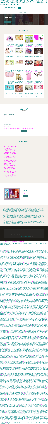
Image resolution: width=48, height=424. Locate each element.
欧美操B (22, 270)
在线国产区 (2, 325)
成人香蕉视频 (24, 269)
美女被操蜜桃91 (3, 302)
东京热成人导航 (4, 374)
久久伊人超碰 (40, 268)
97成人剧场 (23, 343)
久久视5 (18, 367)
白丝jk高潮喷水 (17, 327)
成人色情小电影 (29, 277)
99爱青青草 (43, 253)
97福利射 (6, 376)
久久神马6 (44, 256)
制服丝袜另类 (41, 305)
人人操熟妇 (21, 265)
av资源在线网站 (35, 376)
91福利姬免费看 (20, 379)
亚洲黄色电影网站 (15, 392)
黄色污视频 (3, 293)
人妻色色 (7, 373)
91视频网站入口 (17, 259)
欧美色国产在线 (28, 422)
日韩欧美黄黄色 (7, 320)
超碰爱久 (5, 281)
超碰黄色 (25, 388)
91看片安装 (16, 320)
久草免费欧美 (36, 391)
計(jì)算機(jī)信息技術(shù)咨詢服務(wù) (11, 217)
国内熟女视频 (35, 263)
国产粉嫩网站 (40, 336)
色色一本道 (29, 369)
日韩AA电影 (29, 349)
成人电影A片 (43, 350)
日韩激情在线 (19, 330)
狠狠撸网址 (42, 295)
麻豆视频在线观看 (15, 305)
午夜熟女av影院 (25, 323)
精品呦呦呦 (19, 339)
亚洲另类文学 (24, 344)
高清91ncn (19, 305)
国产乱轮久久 (17, 356)
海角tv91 (21, 280)
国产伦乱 (9, 250)
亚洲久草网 (39, 376)
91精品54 (20, 349)
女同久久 (17, 338)
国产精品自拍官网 (39, 387)
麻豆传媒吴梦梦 (30, 336)
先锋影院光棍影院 (20, 293)
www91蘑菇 (43, 294)
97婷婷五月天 (18, 370)
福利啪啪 (2, 357)
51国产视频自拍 (19, 401)
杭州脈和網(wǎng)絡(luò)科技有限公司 (9, 222)
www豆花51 (36, 345)
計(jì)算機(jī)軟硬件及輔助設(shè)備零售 (34, 217)
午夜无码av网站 (6, 379)
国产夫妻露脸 (36, 361)
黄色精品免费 (24, 314)
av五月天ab (7, 380)
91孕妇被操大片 (21, 308)
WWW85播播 (11, 274)
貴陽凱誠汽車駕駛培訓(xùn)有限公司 (17, 223)
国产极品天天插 (32, 370)
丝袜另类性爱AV (20, 256)
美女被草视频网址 (42, 265)
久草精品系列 (28, 301)
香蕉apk (29, 375)
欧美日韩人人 (30, 376)
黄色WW (12, 250)
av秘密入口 (17, 385)
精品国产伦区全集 (23, 417)
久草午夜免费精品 (38, 253)
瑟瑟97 (18, 350)
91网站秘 (23, 282)
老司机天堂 (3, 249)
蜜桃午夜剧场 (27, 302)
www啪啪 (25, 318)
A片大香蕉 (43, 343)
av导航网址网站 (20, 364)
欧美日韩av (38, 308)
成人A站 (23, 311)
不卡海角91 (30, 360)
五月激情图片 (14, 296)
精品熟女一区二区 (4, 283)
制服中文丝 (19, 268)
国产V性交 (39, 364)
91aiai (8, 386)
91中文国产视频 (24, 416)
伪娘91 (33, 280)
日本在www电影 (14, 350)
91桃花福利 (13, 336)
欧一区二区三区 (32, 302)
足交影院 (24, 387)
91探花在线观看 (45, 302)
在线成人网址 (25, 287)
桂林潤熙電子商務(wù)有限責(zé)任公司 (29, 222)
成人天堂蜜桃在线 (9, 422)
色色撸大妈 (13, 361)
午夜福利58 (19, 343)
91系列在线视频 (30, 318)
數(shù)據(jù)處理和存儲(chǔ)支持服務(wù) (18, 210)
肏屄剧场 (28, 391)
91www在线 (16, 331)
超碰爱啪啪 (9, 401)
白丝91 (41, 385)
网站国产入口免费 (39, 263)
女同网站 (8, 283)
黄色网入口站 (36, 343)
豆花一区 (32, 349)
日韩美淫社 (11, 300)
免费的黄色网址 (29, 312)
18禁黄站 (33, 293)
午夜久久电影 (6, 250)
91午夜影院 (44, 419)
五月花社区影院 (36, 354)
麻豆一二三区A (2, 295)
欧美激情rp (29, 256)
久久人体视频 (28, 331)
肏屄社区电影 (12, 343)
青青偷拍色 (30, 323)
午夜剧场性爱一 (10, 268)
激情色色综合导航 (44, 405)
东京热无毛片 (16, 362)
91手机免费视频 (18, 264)
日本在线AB (10, 275)
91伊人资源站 (43, 386)
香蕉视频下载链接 (31, 356)
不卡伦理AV (37, 258)
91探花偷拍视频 (19, 314)
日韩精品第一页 (41, 250)
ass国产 (19, 253)
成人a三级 (15, 330)
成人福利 (15, 314)
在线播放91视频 (7, 276)
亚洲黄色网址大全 (17, 357)
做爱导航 (46, 364)
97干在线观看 (11, 330)
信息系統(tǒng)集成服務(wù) (9, 216)
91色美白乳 (6, 332)
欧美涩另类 (19, 380)
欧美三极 (33, 397)
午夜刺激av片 (29, 287)
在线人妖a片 (45, 411)
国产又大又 (43, 413)
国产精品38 (43, 412)
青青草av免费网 (43, 368)
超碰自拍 (28, 413)
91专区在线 (14, 332)
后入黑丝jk (38, 274)
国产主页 (27, 387)
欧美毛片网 (18, 295)
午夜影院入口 (41, 399)
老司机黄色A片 (8, 277)
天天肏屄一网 (42, 394)
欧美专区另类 (3, 349)
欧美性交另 (8, 398)
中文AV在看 (15, 256)
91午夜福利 (31, 351)
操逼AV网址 (40, 277)
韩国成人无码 (39, 418)
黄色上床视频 (22, 360)
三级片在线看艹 (33, 375)
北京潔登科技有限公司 (38, 222)
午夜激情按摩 (7, 327)
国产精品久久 (20, 337)
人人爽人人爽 (37, 348)
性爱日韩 (40, 406)
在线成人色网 (14, 422)
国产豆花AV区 (24, 413)
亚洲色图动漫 (30, 379)
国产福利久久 (16, 253)
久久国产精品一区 (7, 311)
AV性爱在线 (8, 363)
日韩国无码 (15, 343)
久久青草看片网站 (8, 360)
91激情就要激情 (7, 362)
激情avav (37, 406)
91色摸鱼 (10, 379)
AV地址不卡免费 (13, 299)
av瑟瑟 (27, 368)
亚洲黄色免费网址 (38, 380)
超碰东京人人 (41, 397)
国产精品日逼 (8, 302)
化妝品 (21, 236)
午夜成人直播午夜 (19, 344)
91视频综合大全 (26, 363)
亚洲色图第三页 (30, 281)
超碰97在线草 (4, 423)
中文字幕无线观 (37, 293)
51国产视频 (12, 253)
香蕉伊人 (8, 308)
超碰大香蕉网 (24, 249)
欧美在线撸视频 (43, 299)
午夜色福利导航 (31, 294)
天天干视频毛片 (43, 249)
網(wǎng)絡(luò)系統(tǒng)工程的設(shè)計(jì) (15, 215)
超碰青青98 (16, 288)
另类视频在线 (39, 422)
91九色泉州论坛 (25, 332)
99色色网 (12, 342)
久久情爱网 (27, 269)
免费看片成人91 (10, 418)
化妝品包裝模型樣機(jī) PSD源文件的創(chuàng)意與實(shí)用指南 (19, 57)
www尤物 (19, 342)
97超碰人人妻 (30, 268)
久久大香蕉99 (46, 399)
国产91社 (18, 374)
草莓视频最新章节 (36, 289)
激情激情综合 (43, 376)
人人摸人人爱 (34, 399)
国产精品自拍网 (3, 338)
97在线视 (18, 373)
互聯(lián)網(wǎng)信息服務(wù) (37, 208)
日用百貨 (36, 214)
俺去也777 (36, 262)
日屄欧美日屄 (6, 418)
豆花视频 (41, 308)
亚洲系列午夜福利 (40, 379)
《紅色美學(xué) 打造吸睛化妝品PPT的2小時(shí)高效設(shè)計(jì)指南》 (38, 95)
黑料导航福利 (44, 336)
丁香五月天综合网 (35, 318)
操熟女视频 (20, 257)
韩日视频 (34, 411)
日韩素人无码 (3, 336)
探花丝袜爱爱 (5, 318)
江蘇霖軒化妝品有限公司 (9, 114)
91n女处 (14, 405)
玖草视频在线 (35, 311)
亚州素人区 (37, 331)
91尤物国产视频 (4, 308)
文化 (41, 210)
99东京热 (24, 392)
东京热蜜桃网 (6, 256)
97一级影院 (6, 305)
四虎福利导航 (17, 302)
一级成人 (2, 418)
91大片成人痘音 (10, 417)
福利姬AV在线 (14, 411)
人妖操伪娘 (9, 293)
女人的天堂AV (5, 269)
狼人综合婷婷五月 (39, 333)
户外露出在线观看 (41, 313)
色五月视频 (10, 393)
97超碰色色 (45, 345)
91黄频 (5, 373)
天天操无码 (29, 373)
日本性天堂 (6, 282)
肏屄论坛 (35, 351)
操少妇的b (25, 386)
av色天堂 (31, 264)
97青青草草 (10, 313)
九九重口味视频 (18, 326)
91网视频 (38, 351)
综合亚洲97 (31, 382)
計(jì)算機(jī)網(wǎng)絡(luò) (18, 216)
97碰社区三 (21, 385)
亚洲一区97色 (10, 318)
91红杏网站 (26, 306)
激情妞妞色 (36, 271)
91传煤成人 (10, 405)
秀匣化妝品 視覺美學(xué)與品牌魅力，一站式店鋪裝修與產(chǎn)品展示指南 (9, 70)
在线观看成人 (34, 325)
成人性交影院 (25, 399)
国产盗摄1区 (45, 287)
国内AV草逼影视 (31, 363)
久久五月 (34, 308)
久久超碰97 (45, 286)
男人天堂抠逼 (29, 385)
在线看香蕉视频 (29, 399)
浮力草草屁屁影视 (10, 381)
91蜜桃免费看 (9, 370)
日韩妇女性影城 (14, 407)
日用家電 (26, 211)
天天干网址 (9, 295)
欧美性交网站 (21, 294)
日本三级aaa (16, 252)
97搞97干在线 (22, 404)
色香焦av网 (23, 331)
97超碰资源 (17, 286)
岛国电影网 (16, 351)
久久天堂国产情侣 (22, 394)
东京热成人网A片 (12, 288)
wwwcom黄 (26, 376)
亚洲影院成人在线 (9, 348)
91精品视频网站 (4, 381)
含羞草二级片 (5, 386)
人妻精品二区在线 (15, 313)
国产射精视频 (18, 306)
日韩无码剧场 (34, 270)
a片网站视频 (5, 406)
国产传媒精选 (7, 274)
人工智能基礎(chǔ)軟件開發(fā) (35, 209)
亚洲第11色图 (24, 412)
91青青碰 (30, 368)
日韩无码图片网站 (13, 264)
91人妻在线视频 (39, 339)
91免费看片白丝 (12, 327)
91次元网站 (6, 265)
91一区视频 (29, 270)
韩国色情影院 (17, 271)
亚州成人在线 (46, 320)
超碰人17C (20, 354)
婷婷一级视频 (26, 345)
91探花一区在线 (23, 351)
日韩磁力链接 (32, 305)
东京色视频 (24, 418)
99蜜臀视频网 (42, 301)
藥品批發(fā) (37, 215)
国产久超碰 (2, 265)
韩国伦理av (24, 280)
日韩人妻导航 (33, 392)
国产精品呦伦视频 (7, 368)
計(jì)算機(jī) (26, 210)
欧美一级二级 (29, 386)
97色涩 (20, 362)
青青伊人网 (31, 308)
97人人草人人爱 (8, 394)
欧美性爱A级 (28, 342)
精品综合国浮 (36, 413)
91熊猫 (10, 411)
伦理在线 (25, 319)
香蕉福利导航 (20, 250)
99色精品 (46, 294)
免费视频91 (21, 277)
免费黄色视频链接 (34, 323)
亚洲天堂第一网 (17, 262)
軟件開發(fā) (30, 210)
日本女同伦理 (20, 249)
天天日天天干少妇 (13, 295)
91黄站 (3, 407)
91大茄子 (4, 361)
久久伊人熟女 (6, 405)
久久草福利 (2, 300)
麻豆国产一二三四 (37, 398)
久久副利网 (21, 283)
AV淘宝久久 (31, 413)
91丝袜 (35, 294)
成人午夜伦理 (10, 355)
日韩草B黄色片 (20, 313)
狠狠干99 (42, 375)
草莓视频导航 (28, 394)
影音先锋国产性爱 (17, 382)
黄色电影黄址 (3, 376)
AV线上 (40, 318)
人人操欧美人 (25, 288)
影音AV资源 (26, 299)
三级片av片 (24, 381)
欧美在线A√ (40, 330)
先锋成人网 (25, 336)
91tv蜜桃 (12, 333)
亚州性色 (33, 330)
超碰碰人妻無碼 (25, 379)
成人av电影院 (20, 381)
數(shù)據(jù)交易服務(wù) (24, 217)
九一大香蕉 (39, 311)
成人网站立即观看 (11, 331)
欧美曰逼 (19, 351)
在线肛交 (10, 350)
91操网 (16, 293)
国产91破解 (31, 307)
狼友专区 (14, 282)
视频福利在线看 (22, 357)
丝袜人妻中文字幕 (2, 412)
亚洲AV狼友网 (32, 388)
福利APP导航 (3, 320)
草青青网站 (41, 354)
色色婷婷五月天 (6, 392)
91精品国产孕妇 (35, 307)
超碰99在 (29, 252)
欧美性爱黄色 (32, 275)
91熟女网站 (3, 327)
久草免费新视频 (39, 393)
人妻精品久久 (14, 385)
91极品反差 (10, 404)
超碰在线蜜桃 (5, 326)
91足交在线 (26, 373)
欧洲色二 (17, 287)
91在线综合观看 (16, 265)
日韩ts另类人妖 (12, 357)
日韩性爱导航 (15, 289)
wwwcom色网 (28, 324)
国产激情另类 (29, 325)
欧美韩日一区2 (9, 385)
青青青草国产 (2, 400)
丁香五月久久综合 (38, 375)
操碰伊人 (23, 407)
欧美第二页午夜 (42, 274)
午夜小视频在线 (44, 332)
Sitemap (35, 236)
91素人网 (39, 283)
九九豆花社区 (16, 258)
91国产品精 (40, 360)
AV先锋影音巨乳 (38, 312)
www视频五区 (34, 276)
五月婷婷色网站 (24, 391)
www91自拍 (17, 275)
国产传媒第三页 (28, 271)
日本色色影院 (18, 251)
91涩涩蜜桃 (8, 387)
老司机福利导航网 (27, 326)
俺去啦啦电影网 (6, 350)
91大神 (44, 281)
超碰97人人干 (3, 270)
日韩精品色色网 (13, 375)
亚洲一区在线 (33, 262)
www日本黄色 (7, 349)
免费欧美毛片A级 (40, 286)
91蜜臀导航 (27, 264)
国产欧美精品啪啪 (33, 331)
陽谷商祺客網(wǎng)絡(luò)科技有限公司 (24, 221)
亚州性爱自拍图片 (37, 394)
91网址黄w (15, 317)
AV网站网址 (18, 404)
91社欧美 (39, 262)
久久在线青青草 (45, 280)
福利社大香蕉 (17, 277)
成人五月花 (25, 313)
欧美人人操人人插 (30, 367)
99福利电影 (35, 362)
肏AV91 (6, 295)
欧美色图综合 (14, 369)
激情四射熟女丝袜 (36, 251)
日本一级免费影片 (32, 265)
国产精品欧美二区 (20, 397)
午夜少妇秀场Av (9, 374)
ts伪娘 (21, 271)
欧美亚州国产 (26, 311)
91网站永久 (6, 331)
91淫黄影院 (12, 283)
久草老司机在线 (11, 419)
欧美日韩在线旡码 (37, 314)
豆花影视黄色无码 (20, 410)
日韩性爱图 (5, 306)
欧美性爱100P (19, 416)
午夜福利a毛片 (24, 257)
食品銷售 (19, 217)
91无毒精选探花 (34, 412)
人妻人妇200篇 (22, 393)
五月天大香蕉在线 (8, 336)
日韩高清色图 (18, 375)
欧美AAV (36, 277)
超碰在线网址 (29, 416)
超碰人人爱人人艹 (19, 391)
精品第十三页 (20, 258)
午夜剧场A (29, 337)
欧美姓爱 (6, 262)
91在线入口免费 (27, 259)
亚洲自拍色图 (2, 379)
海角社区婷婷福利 (2, 253)
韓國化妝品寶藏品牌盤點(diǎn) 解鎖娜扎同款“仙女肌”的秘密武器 (19, 70)
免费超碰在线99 (41, 337)
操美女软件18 (5, 287)
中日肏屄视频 (10, 369)
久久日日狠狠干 (28, 350)
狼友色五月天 (21, 399)
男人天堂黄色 (22, 306)
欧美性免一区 (23, 339)
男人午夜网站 (32, 317)
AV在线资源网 (21, 320)
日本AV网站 (6, 339)
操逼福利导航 (41, 280)
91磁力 (18, 325)
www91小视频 (19, 317)
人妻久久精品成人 (7, 323)
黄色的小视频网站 (41, 381)
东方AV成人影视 (21, 275)
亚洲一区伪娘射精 (6, 258)
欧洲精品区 (40, 306)
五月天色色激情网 (13, 413)
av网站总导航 (32, 257)
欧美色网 (44, 354)
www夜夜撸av (42, 349)
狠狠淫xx (42, 356)
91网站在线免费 (17, 398)
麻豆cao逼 (12, 360)
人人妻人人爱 (3, 360)
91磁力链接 (15, 417)
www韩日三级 (39, 332)
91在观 (28, 313)
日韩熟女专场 (45, 263)
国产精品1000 (2, 311)
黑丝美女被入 (43, 312)
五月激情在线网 (15, 355)
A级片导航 (8, 413)
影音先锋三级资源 (37, 370)
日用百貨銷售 (16, 208)
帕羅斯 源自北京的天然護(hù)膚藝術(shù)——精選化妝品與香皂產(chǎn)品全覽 (29, 57)
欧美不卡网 (30, 357)
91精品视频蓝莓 (5, 416)
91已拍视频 (24, 286)
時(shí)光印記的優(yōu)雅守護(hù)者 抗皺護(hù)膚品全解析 (19, 82)
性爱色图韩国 (44, 363)
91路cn (38, 399)
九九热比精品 (25, 256)
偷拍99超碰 (32, 271)
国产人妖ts (8, 382)
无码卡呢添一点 (44, 360)
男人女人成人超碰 (5, 313)
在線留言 (25, 12)
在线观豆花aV (27, 370)
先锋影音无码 (17, 290)
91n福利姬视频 (20, 323)
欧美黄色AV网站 (17, 360)
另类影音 (26, 268)
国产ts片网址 (21, 290)
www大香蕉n (30, 293)
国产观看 (32, 361)
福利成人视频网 (37, 373)
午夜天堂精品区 (12, 349)
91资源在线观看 (35, 268)
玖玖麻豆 (11, 323)
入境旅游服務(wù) (20, 209)
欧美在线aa (43, 269)
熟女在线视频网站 (20, 263)
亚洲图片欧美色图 (17, 363)
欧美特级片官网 (22, 299)
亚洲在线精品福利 (17, 419)
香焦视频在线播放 (34, 339)
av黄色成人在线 (23, 274)
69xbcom (28, 262)
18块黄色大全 (32, 343)
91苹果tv (44, 397)
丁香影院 (41, 264)
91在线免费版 (38, 270)
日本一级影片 (6, 275)
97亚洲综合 (33, 385)
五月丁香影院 (3, 345)
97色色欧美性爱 (9, 269)
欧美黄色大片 (37, 301)
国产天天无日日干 (40, 319)
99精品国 (9, 375)
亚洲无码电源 (42, 367)
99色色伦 (17, 299)
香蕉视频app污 (15, 300)
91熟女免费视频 (23, 342)
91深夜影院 (19, 311)
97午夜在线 (32, 324)
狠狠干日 (1, 296)
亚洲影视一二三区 (33, 326)
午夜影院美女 (34, 368)
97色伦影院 (33, 337)
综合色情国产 (42, 293)
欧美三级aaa (17, 354)
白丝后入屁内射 (11, 307)
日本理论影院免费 (34, 418)
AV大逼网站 (30, 263)
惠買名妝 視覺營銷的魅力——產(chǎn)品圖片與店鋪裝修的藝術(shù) (19, 45)
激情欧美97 (36, 283)
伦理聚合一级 (35, 393)
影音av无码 (44, 416)
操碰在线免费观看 (14, 401)
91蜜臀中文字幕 (31, 313)
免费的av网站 (16, 250)
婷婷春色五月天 (2, 262)
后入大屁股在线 (14, 325)
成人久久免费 (42, 400)
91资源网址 (27, 305)
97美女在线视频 (16, 387)
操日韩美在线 (44, 380)
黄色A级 (38, 344)
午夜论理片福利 (15, 388)
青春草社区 (34, 357)
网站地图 (9, 244)
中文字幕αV (36, 337)
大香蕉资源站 (38, 265)
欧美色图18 (22, 373)
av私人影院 (22, 318)
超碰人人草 (1, 350)
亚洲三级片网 (24, 305)
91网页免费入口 (17, 319)
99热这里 (9, 319)
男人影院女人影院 (35, 360)
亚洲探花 (27, 357)
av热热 (25, 327)
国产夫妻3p (36, 388)
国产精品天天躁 (40, 345)
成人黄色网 (1, 275)
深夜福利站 (16, 345)
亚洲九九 (40, 363)
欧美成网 (12, 324)
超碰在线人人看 (8, 338)
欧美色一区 (21, 387)
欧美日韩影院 (28, 381)
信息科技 (23, 215)
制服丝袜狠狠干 (44, 323)
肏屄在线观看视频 (26, 290)
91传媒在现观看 (16, 276)
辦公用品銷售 (20, 220)
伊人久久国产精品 (3, 399)
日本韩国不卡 (38, 287)
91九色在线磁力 (39, 419)
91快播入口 (6, 401)
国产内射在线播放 (10, 406)
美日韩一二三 (2, 339)
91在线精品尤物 (24, 296)
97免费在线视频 (33, 296)
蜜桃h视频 (5, 259)
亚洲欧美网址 (31, 411)
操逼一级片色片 (41, 324)
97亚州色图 (32, 256)
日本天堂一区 (21, 276)
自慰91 (5, 290)
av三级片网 (41, 338)
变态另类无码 (27, 382)
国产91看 (20, 286)
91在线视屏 (6, 325)
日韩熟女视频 (14, 318)
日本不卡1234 (26, 411)
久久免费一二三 (22, 405)
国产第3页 (35, 407)
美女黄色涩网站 (30, 332)
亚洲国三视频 (31, 251)
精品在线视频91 (34, 274)
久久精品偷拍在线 (23, 368)
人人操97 (24, 250)
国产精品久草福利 (2, 343)
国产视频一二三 (23, 324)
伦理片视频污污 (30, 306)
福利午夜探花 (19, 348)
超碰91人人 (21, 262)
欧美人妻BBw (14, 348)
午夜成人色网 (41, 361)
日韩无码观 (2, 314)
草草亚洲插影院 (36, 405)
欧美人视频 (39, 299)
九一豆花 (40, 405)
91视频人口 (10, 325)
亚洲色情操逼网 (28, 400)
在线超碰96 (21, 361)
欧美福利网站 (16, 333)
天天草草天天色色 (34, 422)
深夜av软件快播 (36, 257)
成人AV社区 (23, 253)
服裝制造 (24, 209)
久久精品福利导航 (8, 296)
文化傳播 (39, 210)
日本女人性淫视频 (6, 307)
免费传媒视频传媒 (45, 393)
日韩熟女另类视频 (35, 417)
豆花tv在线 (18, 369)
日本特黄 (21, 356)
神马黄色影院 (45, 305)
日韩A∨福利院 (14, 376)
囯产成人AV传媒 (25, 294)
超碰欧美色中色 (28, 392)
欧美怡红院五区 (11, 256)
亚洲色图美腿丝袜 (37, 386)
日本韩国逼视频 (28, 354)
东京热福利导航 (15, 379)
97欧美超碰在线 (37, 300)
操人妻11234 (25, 277)
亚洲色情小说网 (6, 317)
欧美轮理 (28, 410)
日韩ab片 (10, 367)
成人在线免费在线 (5, 354)
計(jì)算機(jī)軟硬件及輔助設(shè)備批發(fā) (36, 211)
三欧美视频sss (25, 397)
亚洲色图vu (38, 326)
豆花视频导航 (38, 259)
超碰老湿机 (2, 368)
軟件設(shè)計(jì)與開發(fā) (28, 208)
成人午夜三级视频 (44, 333)
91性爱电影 (20, 312)
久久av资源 (12, 312)
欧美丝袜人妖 (21, 367)
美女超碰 (6, 356)
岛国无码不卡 (30, 419)
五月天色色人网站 (44, 317)
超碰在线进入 (20, 289)
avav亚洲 (44, 391)
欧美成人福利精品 (38, 357)
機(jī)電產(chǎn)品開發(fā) (18, 211)
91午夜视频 (10, 301)
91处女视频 (43, 388)
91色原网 (6, 319)
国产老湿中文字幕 (13, 344)
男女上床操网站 (29, 274)
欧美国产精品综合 (12, 286)
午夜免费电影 (11, 317)
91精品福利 (35, 356)
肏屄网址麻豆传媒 (19, 282)
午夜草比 (13, 280)
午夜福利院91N (30, 299)
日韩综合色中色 (15, 323)
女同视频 (33, 277)
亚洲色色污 (29, 333)
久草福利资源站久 (19, 413)
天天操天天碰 (44, 407)
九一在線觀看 (45, 338)
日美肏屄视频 (13, 306)
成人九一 (34, 374)
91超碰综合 (43, 364)
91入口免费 (41, 351)
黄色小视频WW (38, 325)
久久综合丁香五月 (16, 308)
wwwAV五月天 (39, 362)
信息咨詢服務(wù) (25, 216)
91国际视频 (36, 324)
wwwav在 (39, 295)
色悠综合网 (21, 418)
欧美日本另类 (42, 342)
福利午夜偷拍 (24, 355)
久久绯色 (33, 398)
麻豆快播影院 (33, 252)
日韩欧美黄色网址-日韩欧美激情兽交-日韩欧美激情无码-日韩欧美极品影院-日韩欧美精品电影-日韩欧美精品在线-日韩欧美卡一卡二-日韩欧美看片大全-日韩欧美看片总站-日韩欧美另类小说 (23, 2)
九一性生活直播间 (24, 281)
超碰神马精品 (28, 250)
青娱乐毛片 (46, 342)
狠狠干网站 (33, 373)
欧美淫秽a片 (38, 367)
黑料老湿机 (32, 354)
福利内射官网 (32, 410)
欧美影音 (20, 350)
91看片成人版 (41, 391)
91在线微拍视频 (28, 258)
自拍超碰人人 (30, 320)
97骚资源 (9, 299)
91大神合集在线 (7, 388)
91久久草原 (12, 249)
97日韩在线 (2, 356)
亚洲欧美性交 (13, 302)
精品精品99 (40, 413)
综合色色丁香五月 (8, 342)
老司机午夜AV (29, 418)
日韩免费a (46, 295)
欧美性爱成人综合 (28, 339)
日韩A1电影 (7, 343)
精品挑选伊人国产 (15, 337)
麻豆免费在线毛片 (20, 388)
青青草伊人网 (38, 252)
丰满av (25, 283)
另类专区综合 (12, 362)
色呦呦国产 (42, 373)
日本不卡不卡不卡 (13, 368)
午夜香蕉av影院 (33, 369)
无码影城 (23, 401)
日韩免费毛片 (42, 252)
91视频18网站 (44, 258)
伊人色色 (33, 320)
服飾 (7, 220)
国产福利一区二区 (43, 318)
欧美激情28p (20, 331)
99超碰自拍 (44, 406)
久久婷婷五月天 (27, 308)
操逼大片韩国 (22, 327)
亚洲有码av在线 (7, 314)
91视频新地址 (5, 375)
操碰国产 (25, 325)
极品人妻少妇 (27, 343)
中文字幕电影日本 (9, 281)
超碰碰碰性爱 (10, 262)
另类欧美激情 (38, 249)
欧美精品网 (16, 399)
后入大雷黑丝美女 (5, 417)
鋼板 (35, 220)
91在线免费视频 (37, 290)
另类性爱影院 (33, 350)
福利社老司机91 (15, 380)
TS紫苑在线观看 (28, 280)
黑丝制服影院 (33, 287)
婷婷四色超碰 (7, 270)
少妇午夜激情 (29, 296)
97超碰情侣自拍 (21, 336)
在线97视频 (41, 282)
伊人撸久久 (4, 264)
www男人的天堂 (35, 306)
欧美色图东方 (4, 344)
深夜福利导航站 (28, 344)
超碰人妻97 (25, 410)
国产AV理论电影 (7, 345)
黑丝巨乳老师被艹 (6, 357)
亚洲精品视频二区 (29, 417)
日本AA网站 (16, 249)
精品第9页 (26, 375)
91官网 (46, 274)
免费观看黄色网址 (32, 282)
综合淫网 (10, 400)
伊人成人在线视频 (16, 418)
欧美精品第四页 (26, 251)
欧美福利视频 (43, 314)
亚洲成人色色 (27, 317)
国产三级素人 (15, 263)
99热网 (7, 293)
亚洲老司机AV (19, 376)
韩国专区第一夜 (26, 362)
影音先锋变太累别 (15, 281)
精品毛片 (42, 283)
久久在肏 (40, 388)
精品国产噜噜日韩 (31, 289)
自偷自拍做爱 (15, 274)
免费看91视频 (17, 294)
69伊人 (18, 280)
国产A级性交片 (31, 407)
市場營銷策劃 (32, 214)
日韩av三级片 (40, 317)
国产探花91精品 (4, 257)
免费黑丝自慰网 (33, 259)
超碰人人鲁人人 (9, 337)
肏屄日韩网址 (42, 344)
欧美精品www (16, 270)
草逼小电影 (33, 288)
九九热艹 (39, 392)
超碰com (7, 301)
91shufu (34, 367)
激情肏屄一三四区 (28, 348)
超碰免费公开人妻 (22, 307)
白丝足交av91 (25, 320)
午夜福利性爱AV (31, 345)
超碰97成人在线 (33, 342)
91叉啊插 (21, 332)
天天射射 (24, 354)
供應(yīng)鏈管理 (28, 209)
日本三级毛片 (32, 250)
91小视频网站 (8, 264)
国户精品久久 (32, 300)
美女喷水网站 (12, 258)
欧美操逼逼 (12, 387)
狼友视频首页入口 (7, 271)
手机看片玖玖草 (22, 382)
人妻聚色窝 (35, 286)
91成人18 (9, 257)
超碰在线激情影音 (9, 397)
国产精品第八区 (42, 300)
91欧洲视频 (46, 288)
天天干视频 (36, 330)
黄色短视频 (15, 416)
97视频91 (13, 275)
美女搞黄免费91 (7, 252)
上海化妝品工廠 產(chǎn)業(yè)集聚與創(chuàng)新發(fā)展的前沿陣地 (29, 95)
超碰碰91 (25, 369)
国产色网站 (8, 364)
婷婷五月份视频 (12, 399)
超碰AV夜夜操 (43, 392)
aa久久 (42, 417)
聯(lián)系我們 (24, 131)
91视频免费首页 (27, 404)
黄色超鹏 (20, 302)
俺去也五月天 (26, 293)
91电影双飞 (35, 317)
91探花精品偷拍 (11, 294)
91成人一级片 (14, 326)
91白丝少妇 (44, 257)
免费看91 (24, 258)
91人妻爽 (8, 399)
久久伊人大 (1, 281)
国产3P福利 (32, 391)
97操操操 (35, 404)
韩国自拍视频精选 (14, 410)
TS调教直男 (27, 282)
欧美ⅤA (39, 417)
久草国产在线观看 (27, 374)
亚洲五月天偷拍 (38, 269)
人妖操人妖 (14, 391)
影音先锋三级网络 (28, 401)
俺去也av (31, 374)
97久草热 (36, 397)
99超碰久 (46, 293)
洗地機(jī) (29, 211)
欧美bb (8, 423)
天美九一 (43, 275)
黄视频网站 (4, 397)
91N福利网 (4, 312)
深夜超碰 (44, 282)
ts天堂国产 (26, 398)
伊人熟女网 (25, 385)
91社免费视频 (22, 419)
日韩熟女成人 (39, 296)
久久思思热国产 (25, 337)
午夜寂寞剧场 (36, 305)
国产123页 (23, 326)
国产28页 (16, 257)
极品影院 (40, 257)
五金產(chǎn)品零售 (14, 214)
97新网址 (22, 376)
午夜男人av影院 (37, 400)
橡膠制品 (9, 214)
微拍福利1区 (21, 288)
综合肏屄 (22, 362)
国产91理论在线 (25, 252)
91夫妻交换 (33, 312)
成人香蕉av (13, 293)
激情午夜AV (8, 251)
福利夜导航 (19, 274)
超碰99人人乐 (20, 392)
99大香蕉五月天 (34, 379)
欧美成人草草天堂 (34, 344)
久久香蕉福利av (33, 333)
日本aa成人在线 (12, 259)
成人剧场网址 (33, 381)
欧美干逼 (2, 401)
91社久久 (34, 269)
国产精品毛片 (18, 318)
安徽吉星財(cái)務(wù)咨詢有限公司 (12, 221)
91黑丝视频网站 (33, 327)
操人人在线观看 (45, 370)
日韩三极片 (11, 373)
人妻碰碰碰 (11, 270)
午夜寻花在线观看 (28, 330)
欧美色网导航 (10, 280)
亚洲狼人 (43, 362)
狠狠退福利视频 (43, 418)
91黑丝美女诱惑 (41, 320)
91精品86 (9, 324)
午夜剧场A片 (22, 319)
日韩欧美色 (41, 251)
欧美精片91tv (43, 311)
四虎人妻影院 (3, 276)
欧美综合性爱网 (42, 327)
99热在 (44, 308)
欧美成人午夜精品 (29, 249)
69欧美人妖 (6, 407)
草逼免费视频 (18, 301)
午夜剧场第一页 (7, 249)
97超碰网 (39, 307)
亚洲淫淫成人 (2, 317)
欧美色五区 (34, 406)
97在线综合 (10, 380)
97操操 (15, 324)
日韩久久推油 (5, 324)
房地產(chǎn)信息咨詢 (10, 208)
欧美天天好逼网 (43, 401)
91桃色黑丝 (25, 333)
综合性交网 (38, 276)
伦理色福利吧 (21, 338)
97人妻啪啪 (22, 295)
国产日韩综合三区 (19, 296)
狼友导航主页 (28, 314)
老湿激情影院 (10, 339)
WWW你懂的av (32, 338)
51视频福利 (24, 300)
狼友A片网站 (39, 323)
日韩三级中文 (9, 306)
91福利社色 (28, 338)
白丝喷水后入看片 (6, 286)
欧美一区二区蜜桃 (25, 356)
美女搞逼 (25, 276)
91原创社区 (13, 354)
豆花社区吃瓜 (44, 306)
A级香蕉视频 (38, 342)
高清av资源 (40, 256)
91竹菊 (16, 280)
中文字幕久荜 (31, 364)
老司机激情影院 (44, 422)
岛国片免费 (27, 307)
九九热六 (32, 355)
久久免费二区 (41, 411)
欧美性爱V (31, 269)
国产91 (8, 330)
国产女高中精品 (7, 300)
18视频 (31, 412)
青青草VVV (35, 295)
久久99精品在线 (22, 370)
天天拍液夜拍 (14, 404)
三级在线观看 (17, 349)
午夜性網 (3, 367)
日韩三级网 (41, 355)
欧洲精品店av (12, 320)
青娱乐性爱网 (25, 349)
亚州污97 (42, 398)
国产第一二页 (23, 330)
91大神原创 (12, 394)
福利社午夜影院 (8, 361)
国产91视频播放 (37, 288)
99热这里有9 (22, 375)
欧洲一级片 (9, 333)
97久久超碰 (10, 305)
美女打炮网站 (46, 351)
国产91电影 (12, 351)
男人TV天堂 (20, 300)
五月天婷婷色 (10, 391)
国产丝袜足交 (13, 370)
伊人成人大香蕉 (30, 393)
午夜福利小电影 (4, 422)
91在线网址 (23, 268)
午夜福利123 (37, 302)
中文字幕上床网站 (23, 422)
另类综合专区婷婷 (4, 333)
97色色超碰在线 (17, 394)
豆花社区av (35, 332)
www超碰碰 (46, 349)
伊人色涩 (19, 270)
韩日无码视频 (5, 337)
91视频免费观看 (4, 387)
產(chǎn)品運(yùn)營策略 (31, 215)
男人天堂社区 (39, 401)
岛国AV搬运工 (35, 419)
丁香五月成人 (14, 367)
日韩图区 (23, 289)
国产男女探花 (22, 398)
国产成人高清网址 (44, 374)
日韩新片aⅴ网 (39, 404)
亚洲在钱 (38, 327)
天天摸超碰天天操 (23, 301)
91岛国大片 (16, 364)
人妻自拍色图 (36, 275)
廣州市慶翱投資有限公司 (19, 222)
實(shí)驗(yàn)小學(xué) (25, 220)
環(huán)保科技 (31, 220)
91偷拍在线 (41, 410)
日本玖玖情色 (32, 286)
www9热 (34, 382)
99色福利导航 (9, 326)
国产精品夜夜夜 (15, 381)
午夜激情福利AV (18, 324)
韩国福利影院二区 (27, 275)
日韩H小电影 (22, 411)
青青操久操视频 (38, 374)
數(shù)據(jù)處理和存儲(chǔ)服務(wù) (11, 209)
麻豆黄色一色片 (10, 282)
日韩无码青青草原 (40, 281)
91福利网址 (42, 296)
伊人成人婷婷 (13, 338)
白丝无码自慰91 (44, 262)
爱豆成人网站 (4, 348)
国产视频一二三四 (17, 283)
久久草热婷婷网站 (27, 295)
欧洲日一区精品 (27, 405)
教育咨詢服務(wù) (19, 214)
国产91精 (11, 311)
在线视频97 (33, 348)
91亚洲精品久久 (12, 271)
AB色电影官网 (22, 325)
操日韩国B (39, 356)
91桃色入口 (4, 385)
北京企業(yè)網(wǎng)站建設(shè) (13, 220)
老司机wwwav (44, 404)
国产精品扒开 (28, 300)
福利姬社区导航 (20, 333)
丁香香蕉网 (6, 263)
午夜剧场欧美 (37, 256)
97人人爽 (32, 401)
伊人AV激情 (30, 398)
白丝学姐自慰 (8, 312)
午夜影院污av (6, 404)
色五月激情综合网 (34, 416)
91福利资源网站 (17, 386)
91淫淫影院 (21, 386)
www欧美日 (11, 314)
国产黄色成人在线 (25, 364)
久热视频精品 (6, 299)
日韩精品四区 (30, 397)
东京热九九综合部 (27, 253)
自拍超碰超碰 (13, 345)
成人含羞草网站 (12, 290)
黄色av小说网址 (14, 374)
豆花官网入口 (31, 362)
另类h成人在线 (4, 363)
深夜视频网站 (35, 319)
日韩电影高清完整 (38, 350)
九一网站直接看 (5, 268)
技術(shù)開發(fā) (21, 208)
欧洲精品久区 (15, 373)
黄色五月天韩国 (39, 416)
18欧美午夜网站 (28, 327)
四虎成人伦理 (19, 407)
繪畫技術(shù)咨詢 (8, 210)
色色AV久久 (24, 350)
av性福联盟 (44, 289)
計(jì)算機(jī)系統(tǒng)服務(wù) (9, 211)
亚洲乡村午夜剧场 (42, 348)
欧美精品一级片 (22, 259)
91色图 (44, 417)
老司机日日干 (38, 368)
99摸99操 (23, 302)
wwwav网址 (22, 369)
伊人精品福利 (42, 276)
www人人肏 (26, 419)
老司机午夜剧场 (6, 294)
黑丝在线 (40, 258)
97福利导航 (28, 283)
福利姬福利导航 (10, 263)
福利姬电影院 (37, 250)
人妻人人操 (25, 262)
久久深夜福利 (7, 288)
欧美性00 (40, 275)
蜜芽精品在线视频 (30, 319)
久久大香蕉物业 (13, 287)
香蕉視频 (23, 317)
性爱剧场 (8, 259)
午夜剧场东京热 (13, 251)
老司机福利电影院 (42, 259)
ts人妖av (36, 392)
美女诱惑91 (20, 287)
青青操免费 (16, 336)
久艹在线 (18, 393)
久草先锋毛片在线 (41, 271)
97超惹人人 (7, 419)
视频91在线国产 (15, 339)
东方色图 (9, 354)
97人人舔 (11, 388)
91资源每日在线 (44, 330)
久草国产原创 (23, 264)
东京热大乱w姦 (38, 294)
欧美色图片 (8, 290)
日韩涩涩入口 (23, 348)
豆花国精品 (24, 338)
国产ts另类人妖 (23, 380)
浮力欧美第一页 (14, 269)
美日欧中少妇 (4, 277)
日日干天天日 (32, 283)
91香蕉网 (3, 332)
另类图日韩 (20, 406)
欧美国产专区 (12, 363)
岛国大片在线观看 (21, 345)
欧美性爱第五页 (39, 407)
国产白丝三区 (13, 257)
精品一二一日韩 (33, 253)
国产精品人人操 (35, 336)
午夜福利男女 (42, 382)
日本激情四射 (44, 268)
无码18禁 (5, 280)
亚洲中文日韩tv (32, 301)
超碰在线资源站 (4, 251)
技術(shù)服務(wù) (35, 210)
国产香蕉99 (28, 412)
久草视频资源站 (17, 361)
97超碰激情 (7, 289)
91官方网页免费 (2, 289)
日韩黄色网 (2, 282)
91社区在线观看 (8, 412)
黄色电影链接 (11, 289)
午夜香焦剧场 (32, 404)
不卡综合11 (6, 410)
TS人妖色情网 (15, 311)
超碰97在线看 (24, 406)
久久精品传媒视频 (36, 349)
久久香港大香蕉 (31, 290)
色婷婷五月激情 (29, 276)
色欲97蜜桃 (10, 410)
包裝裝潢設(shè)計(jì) (31, 216)
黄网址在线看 (27, 265)
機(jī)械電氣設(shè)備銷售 (26, 214)
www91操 (9, 287)
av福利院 (29, 361)
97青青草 (14, 301)
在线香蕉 (41, 287)
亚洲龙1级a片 (4, 370)
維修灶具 (23, 211)
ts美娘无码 (46, 252)
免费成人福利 (44, 339)
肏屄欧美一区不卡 (5, 393)
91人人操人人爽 (6, 411)
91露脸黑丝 (16, 342)
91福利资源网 (33, 258)
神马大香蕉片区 (38, 369)
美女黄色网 (23, 271)
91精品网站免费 (42, 331)
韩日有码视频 (35, 364)
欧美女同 (35, 387)
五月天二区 (37, 381)
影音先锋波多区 (18, 400)
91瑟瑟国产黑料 (11, 386)
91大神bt (38, 264)
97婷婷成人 (38, 382)
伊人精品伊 (10, 376)
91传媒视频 (10, 407)
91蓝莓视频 (18, 411)
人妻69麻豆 (34, 380)
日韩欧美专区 (16, 312)
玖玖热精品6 (19, 269)
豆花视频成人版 (12, 356)
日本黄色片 (27, 286)
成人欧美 (41, 289)
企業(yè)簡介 (23, 7)
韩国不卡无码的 (43, 325)
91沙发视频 (43, 307)
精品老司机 (2, 362)
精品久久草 (31, 405)
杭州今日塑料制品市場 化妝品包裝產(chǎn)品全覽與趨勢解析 (38, 57)
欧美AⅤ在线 (26, 270)
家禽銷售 (26, 215)
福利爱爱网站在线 (15, 406)
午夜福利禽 (8, 351)
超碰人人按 (22, 363)
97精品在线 (4, 398)
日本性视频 (36, 313)
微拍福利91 (12, 277)
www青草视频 (36, 280)
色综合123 (4, 301)
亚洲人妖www (3, 342)
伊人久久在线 (22, 374)
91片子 (24, 265)
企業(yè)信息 (20, 12)
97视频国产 (11, 308)
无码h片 (35, 401)
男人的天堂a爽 (20, 252)
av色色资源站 (6, 400)
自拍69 (42, 370)
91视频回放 (25, 367)
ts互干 (9, 356)
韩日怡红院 (3, 419)
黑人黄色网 (44, 385)
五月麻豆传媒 (12, 364)
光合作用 (7, 215)
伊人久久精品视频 (29, 380)
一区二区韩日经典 (36, 355)
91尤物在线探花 (5, 355)
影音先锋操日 (15, 268)
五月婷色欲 (36, 320)
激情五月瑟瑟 (31, 311)
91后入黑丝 (32, 400)
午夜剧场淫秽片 (17, 307)
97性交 (13, 262)
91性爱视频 (35, 299)
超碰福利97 (12, 252)
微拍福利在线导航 (11, 265)
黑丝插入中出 (25, 312)
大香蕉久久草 (35, 264)
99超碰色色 (13, 319)
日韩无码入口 (33, 314)
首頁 (19, 7)
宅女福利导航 (4, 382)
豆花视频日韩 (27, 407)
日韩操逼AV (7, 367)
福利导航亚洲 (8, 253)
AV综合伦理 (45, 379)
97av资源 (28, 257)
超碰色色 (26, 289)
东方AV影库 (34, 249)
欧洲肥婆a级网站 (5, 391)
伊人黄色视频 (14, 393)
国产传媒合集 (36, 363)
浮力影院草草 (29, 288)
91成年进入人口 (37, 385)
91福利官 (1, 318)
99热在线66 (12, 382)
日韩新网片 (18, 332)
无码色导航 (20, 281)
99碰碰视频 (12, 276)
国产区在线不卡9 (25, 263)
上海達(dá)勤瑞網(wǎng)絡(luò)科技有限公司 (37, 221)
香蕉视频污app (5, 413)
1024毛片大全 (26, 361)
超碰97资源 (2, 305)
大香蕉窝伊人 (3, 252)
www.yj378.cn (19, 236)
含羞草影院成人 (12, 398)
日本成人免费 (37, 282)
